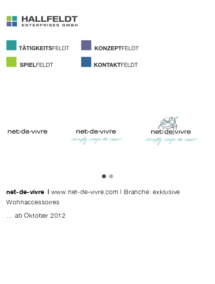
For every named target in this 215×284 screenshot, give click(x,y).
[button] (104, 176)
